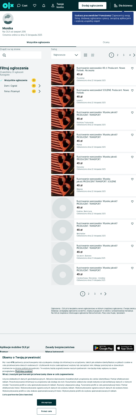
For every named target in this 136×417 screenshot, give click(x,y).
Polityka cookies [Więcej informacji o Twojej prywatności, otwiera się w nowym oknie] (24, 371)
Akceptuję (46, 402)
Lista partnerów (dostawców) (17, 394)
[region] (68, 384)
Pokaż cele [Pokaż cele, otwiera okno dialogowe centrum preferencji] (46, 411)
